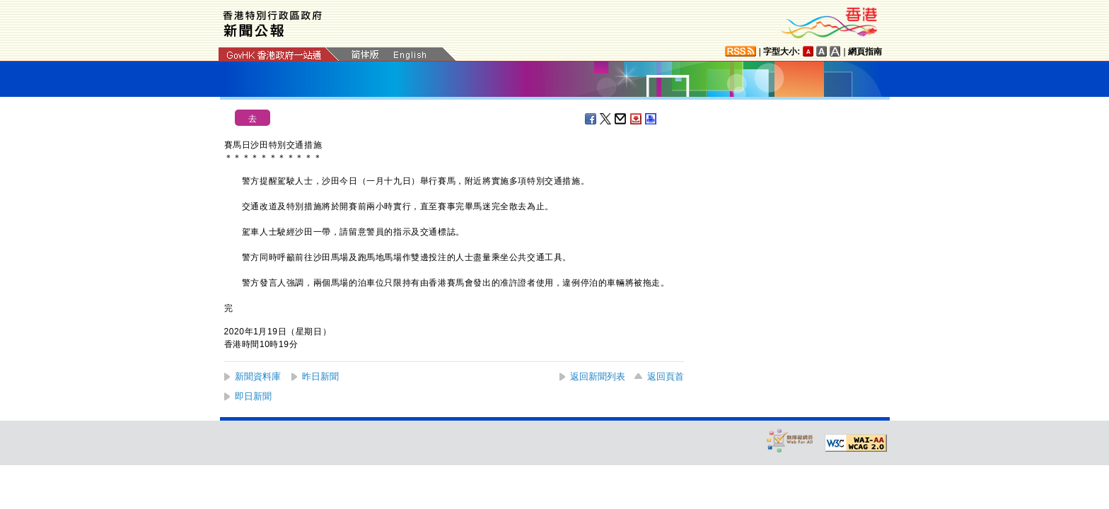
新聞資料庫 (258, 376)
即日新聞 (253, 396)
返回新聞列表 (597, 376)
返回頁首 (665, 376)
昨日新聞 (320, 376)
